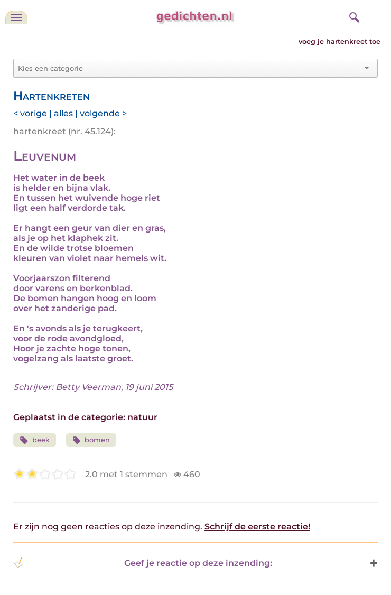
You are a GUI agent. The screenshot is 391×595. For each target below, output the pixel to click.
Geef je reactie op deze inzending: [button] (142, 563)
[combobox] (189, 68)
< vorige (30, 113)
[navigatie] (16, 17)
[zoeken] (353, 16)
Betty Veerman (88, 387)
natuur (142, 417)
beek (35, 440)
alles (63, 113)
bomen (91, 440)
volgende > (103, 113)
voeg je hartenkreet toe (339, 41)
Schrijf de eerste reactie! (257, 527)
